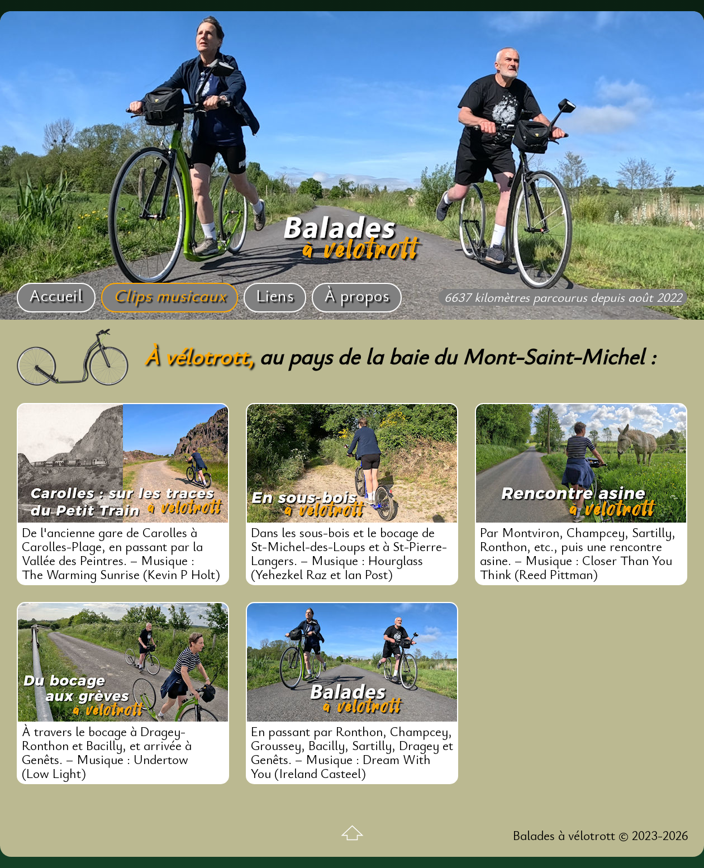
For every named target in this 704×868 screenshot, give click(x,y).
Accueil (56, 294)
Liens (275, 294)
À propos (356, 294)
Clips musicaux (169, 294)
